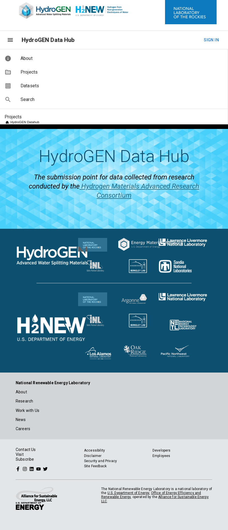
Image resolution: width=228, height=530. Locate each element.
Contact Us (26, 449)
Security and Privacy (100, 461)
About (21, 392)
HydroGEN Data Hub (48, 40)
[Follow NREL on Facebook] (18, 468)
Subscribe (25, 459)
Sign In (211, 40)
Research (24, 401)
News (21, 419)
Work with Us (27, 410)
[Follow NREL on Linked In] (31, 468)
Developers (161, 450)
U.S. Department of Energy (128, 493)
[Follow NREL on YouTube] (38, 468)
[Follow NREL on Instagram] (25, 468)
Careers (23, 428)
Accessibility (94, 450)
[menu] (10, 40)
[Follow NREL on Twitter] (45, 468)
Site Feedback (95, 466)
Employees (161, 456)
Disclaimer (93, 456)
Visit (20, 454)
